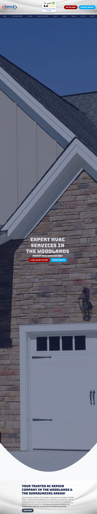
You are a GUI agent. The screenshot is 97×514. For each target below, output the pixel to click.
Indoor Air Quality (42, 16)
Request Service (87, 7)
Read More (28, 510)
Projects (73, 16)
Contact (92, 16)
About (55, 16)
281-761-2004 (71, 7)
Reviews (64, 16)
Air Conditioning (17, 16)
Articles (83, 16)
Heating (30, 16)
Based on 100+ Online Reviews (49, 9)
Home (4, 16)
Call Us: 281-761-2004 (39, 260)
